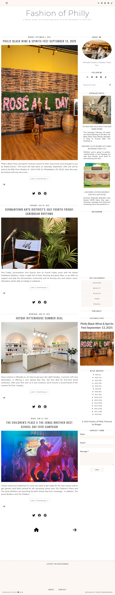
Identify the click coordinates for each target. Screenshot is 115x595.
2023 (97, 377)
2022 (97, 380)
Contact (62, 590)
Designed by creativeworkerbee (99, 592)
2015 (96, 400)
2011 (96, 411)
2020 (97, 386)
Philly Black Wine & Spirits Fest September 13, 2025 (39, 41)
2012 (96, 408)
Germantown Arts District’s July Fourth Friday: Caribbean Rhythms (39, 211)
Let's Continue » (39, 179)
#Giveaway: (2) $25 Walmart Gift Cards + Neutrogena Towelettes (97, 147)
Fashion (97, 283)
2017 (97, 394)
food (97, 299)
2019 (97, 389)
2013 (96, 406)
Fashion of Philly (9, 592)
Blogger (98, 424)
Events (97, 293)
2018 (97, 392)
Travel (97, 304)
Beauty (97, 288)
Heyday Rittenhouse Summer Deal (39, 318)
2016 (96, 397)
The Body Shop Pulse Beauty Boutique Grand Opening (97, 127)
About (51, 590)
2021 (97, 383)
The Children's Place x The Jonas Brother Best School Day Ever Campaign (39, 424)
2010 (97, 414)
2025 (97, 375)
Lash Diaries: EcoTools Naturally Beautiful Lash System (97, 193)
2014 (96, 403)
